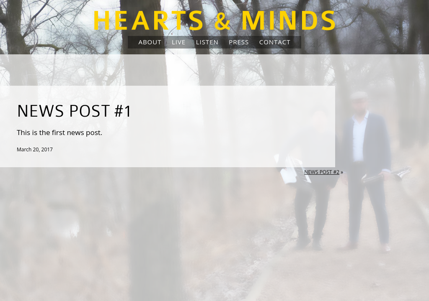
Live (179, 41)
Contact (275, 41)
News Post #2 (321, 172)
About (149, 41)
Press (239, 41)
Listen (207, 41)
